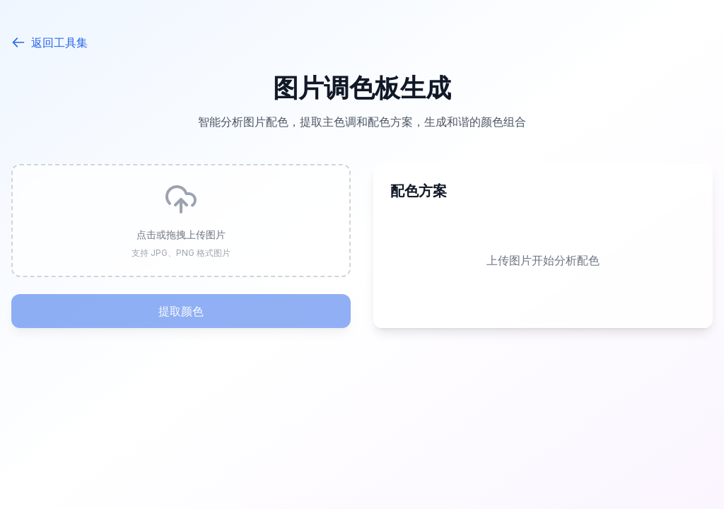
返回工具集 (49, 42)
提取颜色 (181, 311)
